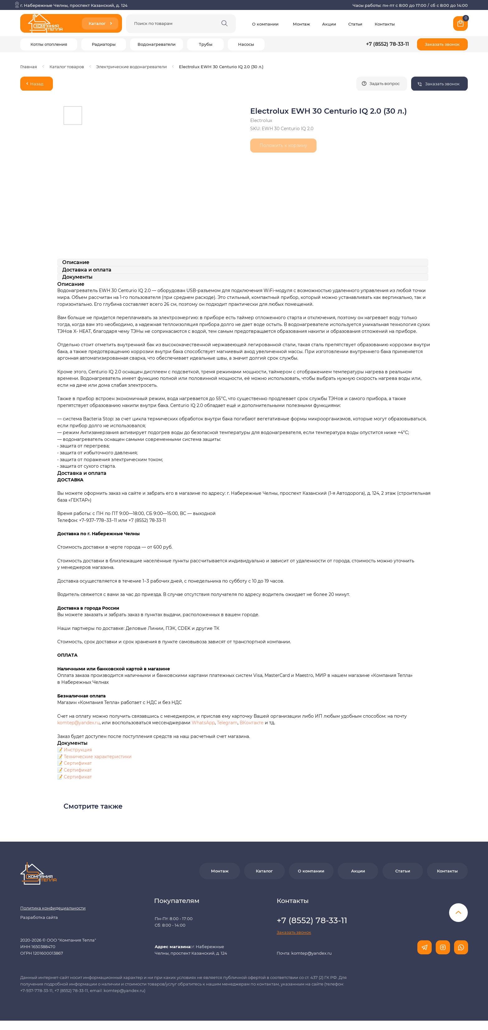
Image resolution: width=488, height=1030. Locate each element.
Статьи (355, 23)
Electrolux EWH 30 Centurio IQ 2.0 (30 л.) (221, 66)
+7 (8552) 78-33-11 (387, 44)
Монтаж (301, 23)
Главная (28, 66)
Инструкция (78, 750)
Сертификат (78, 763)
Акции (329, 23)
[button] (442, 44)
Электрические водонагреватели (131, 66)
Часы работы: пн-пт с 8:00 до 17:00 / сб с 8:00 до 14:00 (410, 5)
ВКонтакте (252, 722)
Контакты (385, 23)
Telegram (227, 722)
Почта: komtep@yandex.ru (304, 953)
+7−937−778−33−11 (98, 520)
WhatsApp (203, 722)
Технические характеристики (98, 756)
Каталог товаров (66, 66)
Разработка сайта (39, 917)
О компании (265, 23)
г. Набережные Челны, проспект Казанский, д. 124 (74, 5)
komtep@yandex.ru (78, 722)
